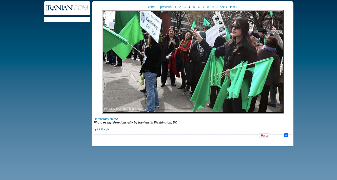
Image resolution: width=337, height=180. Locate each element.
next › (223, 7)
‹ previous (165, 7)
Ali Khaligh (103, 129)
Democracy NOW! (106, 119)
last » (233, 7)
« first (151, 7)
